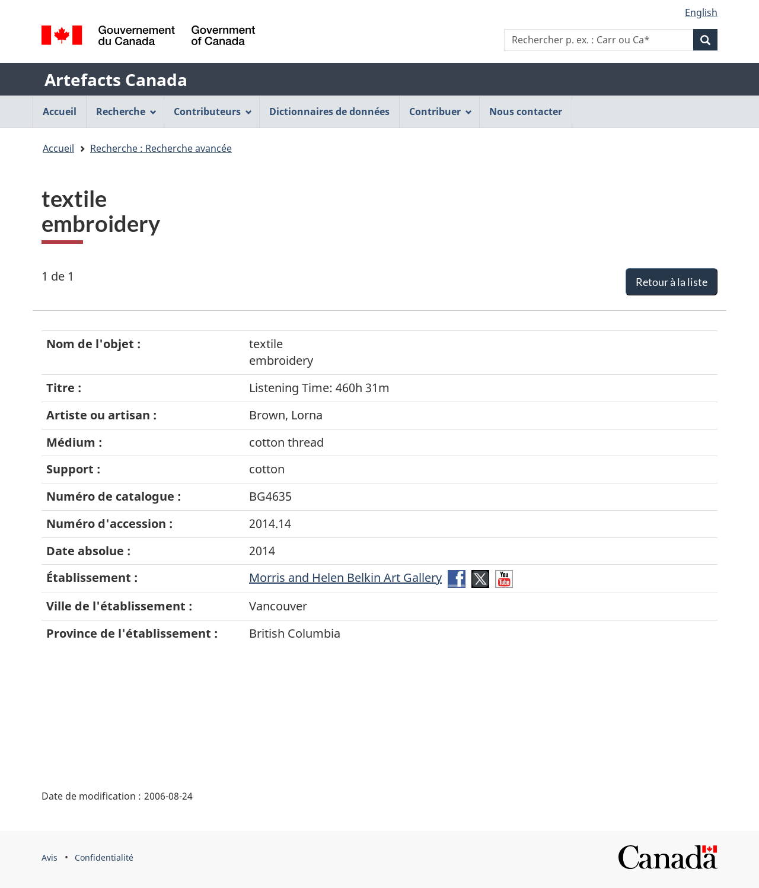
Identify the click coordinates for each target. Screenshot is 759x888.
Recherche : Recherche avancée (161, 148)
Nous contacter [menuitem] (525, 111)
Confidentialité (104, 857)
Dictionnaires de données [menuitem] (329, 111)
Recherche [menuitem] (126, 111)
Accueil (58, 148)
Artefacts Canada (115, 79)
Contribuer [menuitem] (440, 111)
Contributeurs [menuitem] (213, 111)
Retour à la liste (671, 281)
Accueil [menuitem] (59, 111)
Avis (50, 857)
